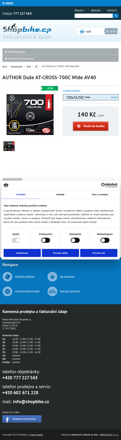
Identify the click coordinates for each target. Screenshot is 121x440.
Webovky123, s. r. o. (109, 434)
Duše (28, 66)
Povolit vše (99, 252)
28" (36, 66)
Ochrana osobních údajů (27, 291)
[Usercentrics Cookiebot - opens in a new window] (103, 185)
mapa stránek (36, 434)
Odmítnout (22, 252)
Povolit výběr (60, 252)
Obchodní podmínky (25, 276)
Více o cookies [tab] (100, 194)
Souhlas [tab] (21, 194)
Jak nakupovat (67, 276)
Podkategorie (16, 52)
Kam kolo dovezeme (70, 291)
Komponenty (16, 66)
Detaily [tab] (60, 194)
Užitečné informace (20, 58)
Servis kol (96, 10)
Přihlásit (79, 10)
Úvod (4, 66)
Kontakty (112, 10)
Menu (9, 3)
